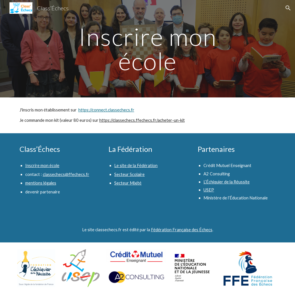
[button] (288, 8)
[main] (147, 49)
